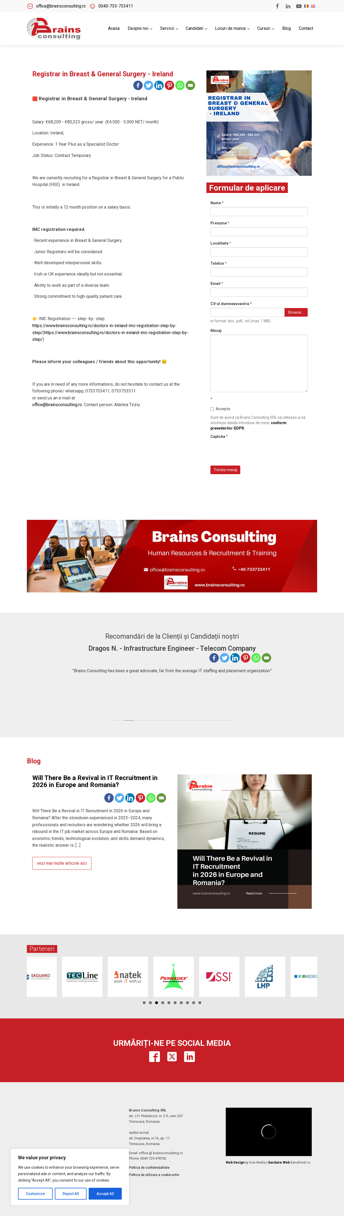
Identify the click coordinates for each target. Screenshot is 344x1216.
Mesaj (215, 330)
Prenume (220, 223)
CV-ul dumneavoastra (231, 304)
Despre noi (138, 28)
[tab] (116, 720)
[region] (70, 1177)
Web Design (235, 1162)
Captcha (219, 436)
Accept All (105, 1194)
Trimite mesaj (225, 470)
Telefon (218, 263)
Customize (35, 1194)
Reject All (71, 1194)
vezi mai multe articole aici (62, 863)
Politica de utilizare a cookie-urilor (154, 1175)
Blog (286, 28)
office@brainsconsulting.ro (57, 404)
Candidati (194, 28)
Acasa (114, 28)
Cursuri (263, 28)
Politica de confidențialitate (149, 1167)
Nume (217, 203)
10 (199, 1002)
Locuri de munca (230, 28)
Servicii (167, 28)
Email (216, 283)
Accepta (220, 409)
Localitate (220, 243)
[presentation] (251, 451)
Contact (306, 28)
